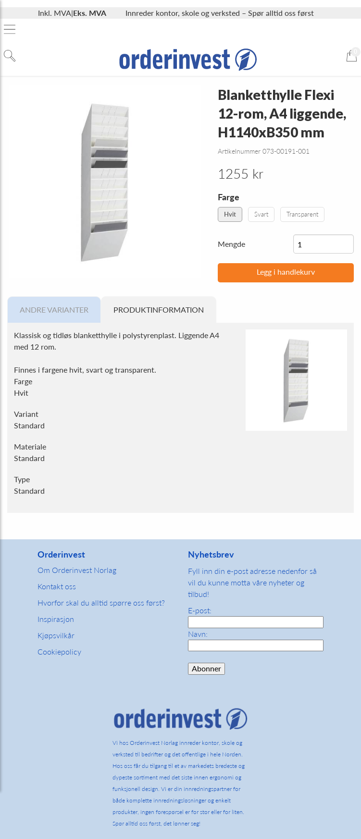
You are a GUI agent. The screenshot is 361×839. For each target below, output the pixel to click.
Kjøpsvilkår (56, 635)
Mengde (231, 243)
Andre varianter (54, 309)
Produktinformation (158, 309)
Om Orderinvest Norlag (76, 569)
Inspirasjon (55, 618)
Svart (261, 214)
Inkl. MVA (54, 12)
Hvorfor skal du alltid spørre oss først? (101, 602)
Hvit (230, 214)
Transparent (302, 214)
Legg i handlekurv (286, 271)
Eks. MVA (89, 12)
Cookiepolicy (59, 651)
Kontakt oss (56, 586)
